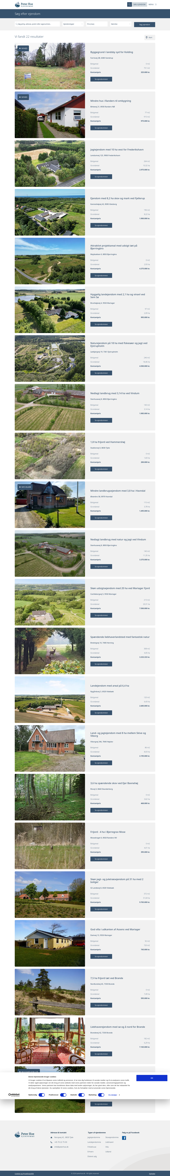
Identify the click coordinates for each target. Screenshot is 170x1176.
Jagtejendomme (94, 1137)
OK (152, 1155)
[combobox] (73, 24)
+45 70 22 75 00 (60, 1141)
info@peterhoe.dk (61, 1146)
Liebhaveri (110, 1141)
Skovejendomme (112, 1137)
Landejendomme (94, 1141)
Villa (107, 1146)
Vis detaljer (112, 1172)
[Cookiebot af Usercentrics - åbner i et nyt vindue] (14, 1171)
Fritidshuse (92, 1146)
